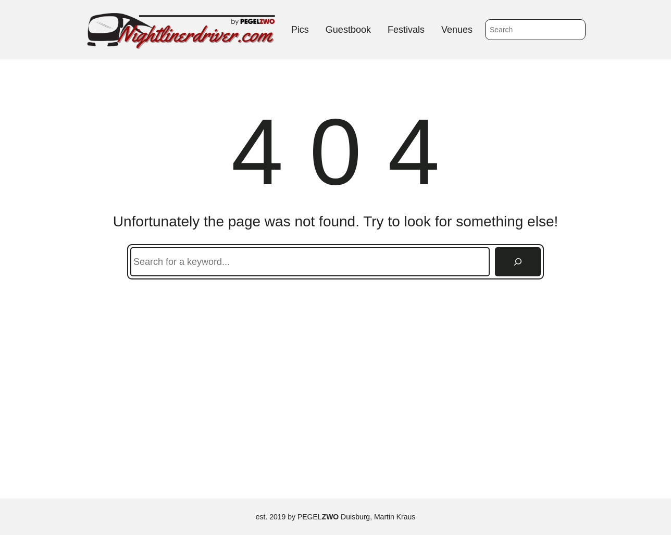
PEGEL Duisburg (333, 517)
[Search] (518, 261)
